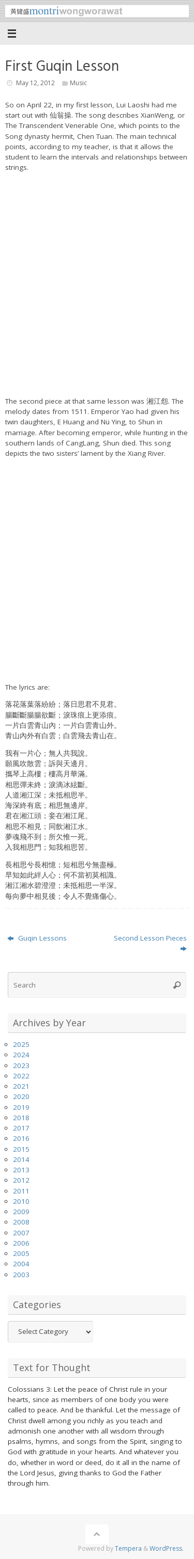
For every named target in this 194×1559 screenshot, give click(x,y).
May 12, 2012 (35, 82)
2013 (21, 1169)
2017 (21, 1128)
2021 (21, 1086)
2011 (21, 1191)
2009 (21, 1211)
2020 (21, 1096)
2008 (21, 1222)
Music (78, 82)
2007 (21, 1232)
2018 (21, 1117)
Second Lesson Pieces (150, 943)
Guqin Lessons (37, 938)
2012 (21, 1180)
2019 (21, 1107)
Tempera (128, 1548)
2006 (21, 1243)
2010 (21, 1201)
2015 (21, 1149)
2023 (21, 1065)
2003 (21, 1274)
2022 (21, 1075)
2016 (21, 1138)
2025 (21, 1044)
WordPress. (167, 1548)
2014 (21, 1159)
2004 (21, 1263)
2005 (21, 1253)
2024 (21, 1054)
